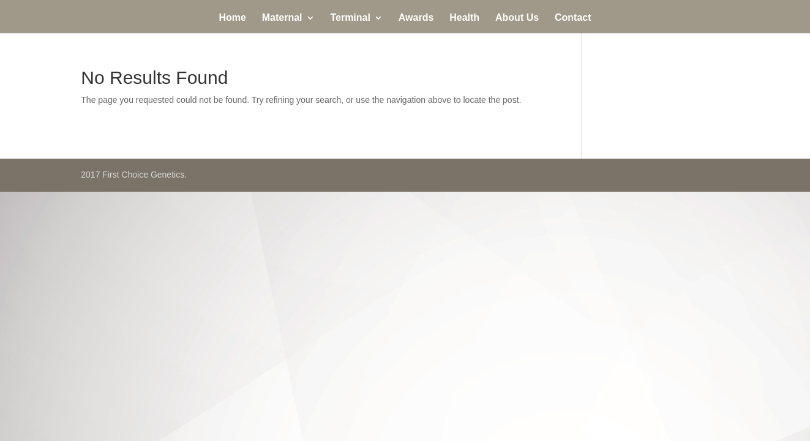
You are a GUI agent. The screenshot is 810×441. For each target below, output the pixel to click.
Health (464, 18)
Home (232, 18)
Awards (416, 18)
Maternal (282, 18)
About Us (517, 18)
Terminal (350, 18)
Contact (573, 18)
